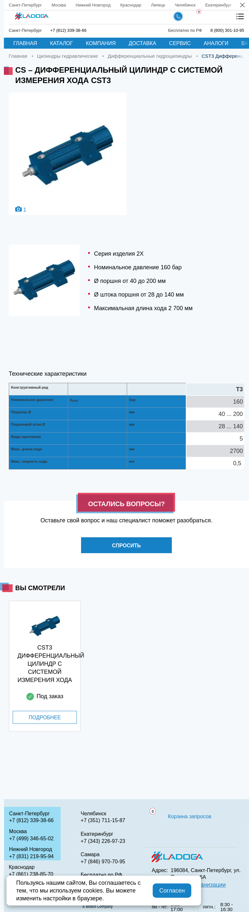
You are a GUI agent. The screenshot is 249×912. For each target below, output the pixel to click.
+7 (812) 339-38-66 (68, 30)
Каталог (61, 43)
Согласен (172, 890)
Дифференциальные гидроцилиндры (150, 56)
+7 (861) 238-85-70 (31, 874)
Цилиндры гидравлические (67, 56)
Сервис (180, 43)
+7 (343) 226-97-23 (103, 841)
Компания (101, 43)
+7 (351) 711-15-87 (103, 820)
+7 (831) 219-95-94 (31, 856)
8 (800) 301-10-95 (227, 30)
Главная (25, 43)
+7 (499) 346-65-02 (31, 838)
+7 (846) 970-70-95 (103, 861)
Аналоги (216, 43)
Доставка (142, 43)
